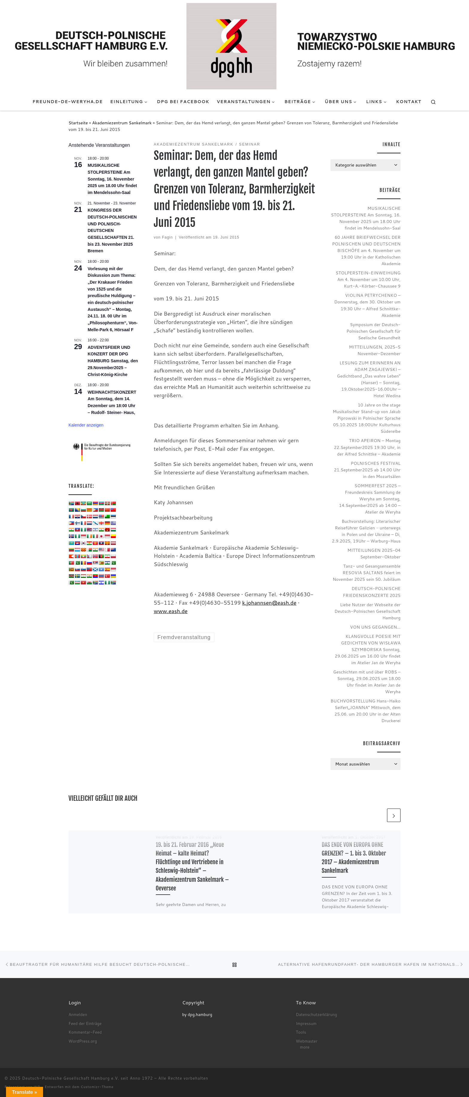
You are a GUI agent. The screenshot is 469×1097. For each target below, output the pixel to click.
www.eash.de (171, 611)
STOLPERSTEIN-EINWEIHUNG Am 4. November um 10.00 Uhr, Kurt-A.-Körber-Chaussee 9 (368, 279)
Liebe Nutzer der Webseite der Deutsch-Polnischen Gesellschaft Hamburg (367, 611)
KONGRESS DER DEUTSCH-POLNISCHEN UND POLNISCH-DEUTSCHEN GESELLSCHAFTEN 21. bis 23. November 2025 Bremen (112, 230)
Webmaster (306, 1041)
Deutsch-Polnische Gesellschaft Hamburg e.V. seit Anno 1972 (87, 1078)
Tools (301, 1032)
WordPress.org (82, 1041)
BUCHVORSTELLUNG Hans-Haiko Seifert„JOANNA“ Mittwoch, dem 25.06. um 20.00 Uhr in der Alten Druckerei (366, 711)
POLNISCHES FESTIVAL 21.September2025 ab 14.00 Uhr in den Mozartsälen (367, 469)
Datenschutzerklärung (316, 1014)
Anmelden (77, 1014)
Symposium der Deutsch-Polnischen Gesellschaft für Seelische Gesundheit (373, 331)
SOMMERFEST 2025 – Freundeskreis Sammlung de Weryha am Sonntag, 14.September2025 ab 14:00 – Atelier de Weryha (370, 498)
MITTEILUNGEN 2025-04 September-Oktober (374, 553)
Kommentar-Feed (85, 1032)
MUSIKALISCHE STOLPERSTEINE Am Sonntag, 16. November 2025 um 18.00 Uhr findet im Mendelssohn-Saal (112, 179)
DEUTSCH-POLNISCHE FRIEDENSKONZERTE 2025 (372, 591)
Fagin (167, 237)
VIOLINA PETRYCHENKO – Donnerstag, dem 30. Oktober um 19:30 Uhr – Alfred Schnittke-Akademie (367, 305)
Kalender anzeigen (85, 425)
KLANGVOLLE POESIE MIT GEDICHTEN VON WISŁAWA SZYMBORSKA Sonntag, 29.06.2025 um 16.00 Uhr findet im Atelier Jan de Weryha (368, 649)
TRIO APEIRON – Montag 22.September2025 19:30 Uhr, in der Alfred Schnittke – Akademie (367, 447)
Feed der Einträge (84, 1023)
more (305, 1047)
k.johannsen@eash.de (269, 602)
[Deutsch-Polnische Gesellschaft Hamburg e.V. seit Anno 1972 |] (234, 45)
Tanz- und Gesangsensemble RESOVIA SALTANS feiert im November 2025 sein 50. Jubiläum (367, 572)
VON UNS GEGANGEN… (375, 627)
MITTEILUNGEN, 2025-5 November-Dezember (375, 350)
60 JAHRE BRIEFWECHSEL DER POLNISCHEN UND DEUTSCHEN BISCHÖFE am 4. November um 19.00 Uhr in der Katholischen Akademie (366, 250)
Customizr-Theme (97, 1086)
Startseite (78, 123)
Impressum (306, 1023)
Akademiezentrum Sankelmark (122, 123)
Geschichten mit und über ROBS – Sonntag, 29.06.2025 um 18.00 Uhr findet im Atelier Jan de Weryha (367, 682)
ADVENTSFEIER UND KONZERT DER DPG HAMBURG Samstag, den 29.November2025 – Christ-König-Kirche (113, 361)
